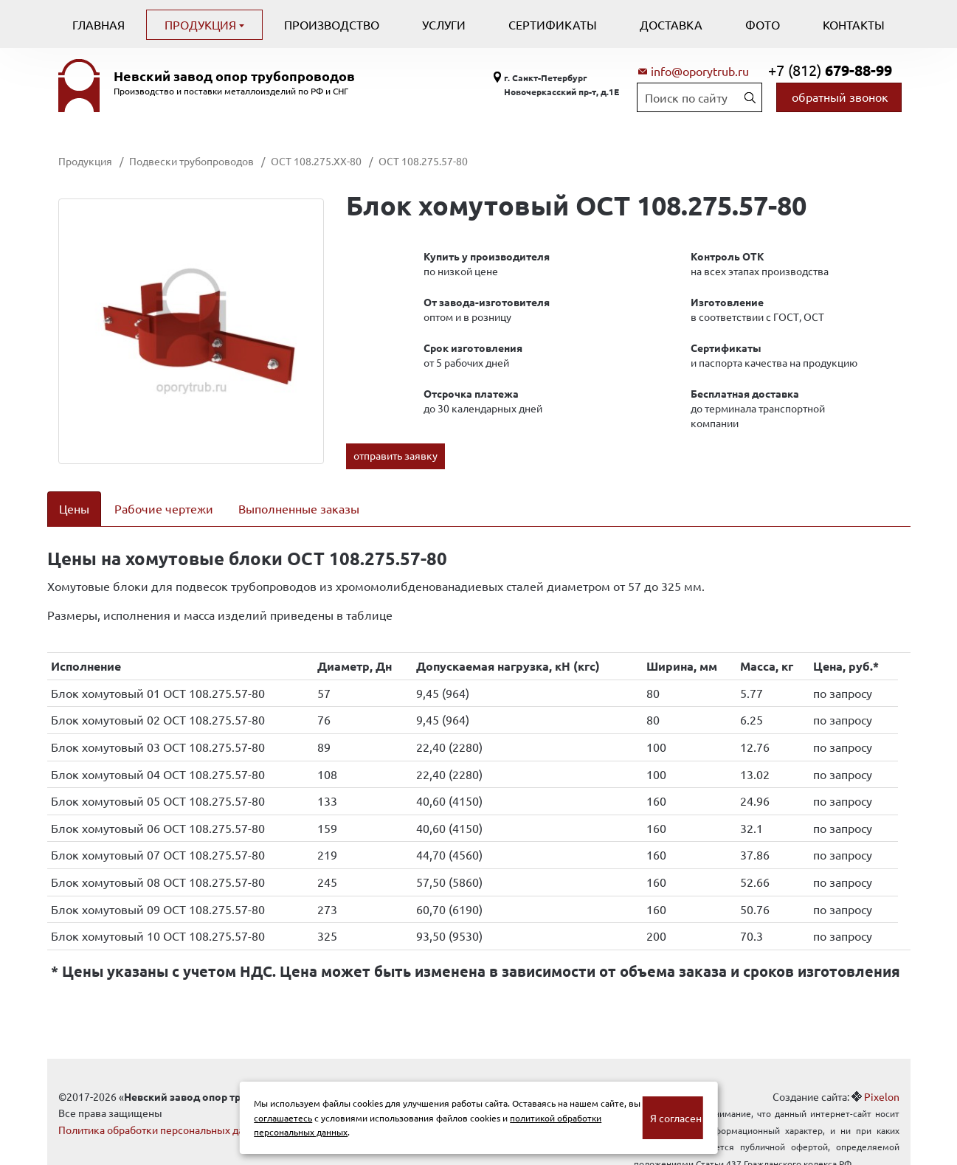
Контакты (854, 24)
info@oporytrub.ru (700, 70)
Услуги (444, 24)
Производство (331, 24)
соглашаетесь (283, 1118)
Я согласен (676, 1117)
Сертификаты (552, 24)
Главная (98, 24)
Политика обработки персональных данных (163, 1110)
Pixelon (881, 1077)
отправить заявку (395, 455)
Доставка (671, 24)
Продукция (202, 24)
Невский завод (234, 76)
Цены (74, 508)
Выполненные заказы (298, 508)
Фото (762, 24)
